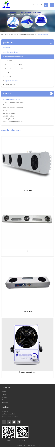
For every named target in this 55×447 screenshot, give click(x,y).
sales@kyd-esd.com (8, 116)
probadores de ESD (10, 73)
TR (41, 5)
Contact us (5, 402)
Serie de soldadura (10, 84)
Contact (7, 93)
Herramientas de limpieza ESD (13, 65)
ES (37, 5)
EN (33, 5)
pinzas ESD (8, 77)
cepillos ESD (8, 61)
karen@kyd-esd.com (9, 113)
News (4, 400)
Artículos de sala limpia (10, 52)
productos (13, 34)
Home (6, 34)
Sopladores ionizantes (11, 80)
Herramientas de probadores (26, 34)
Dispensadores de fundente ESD (14, 69)
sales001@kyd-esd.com (9, 119)
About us (4, 394)
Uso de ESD (7, 47)
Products (4, 397)
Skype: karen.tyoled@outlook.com (12, 121)
